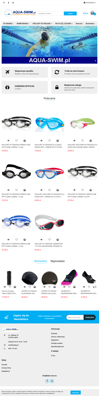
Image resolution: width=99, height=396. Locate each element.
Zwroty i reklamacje (58, 337)
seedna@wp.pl (13, 345)
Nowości (79, 24)
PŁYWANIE (8, 24)
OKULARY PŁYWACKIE (42, 24)
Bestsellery (90, 24)
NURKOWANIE (23, 24)
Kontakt (4, 364)
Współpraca (6, 371)
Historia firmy (6, 368)
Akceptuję (75, 392)
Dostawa (54, 333)
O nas (53, 355)
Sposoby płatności (57, 346)
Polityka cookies (57, 343)
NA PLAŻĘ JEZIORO (64, 24)
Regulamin (55, 340)
